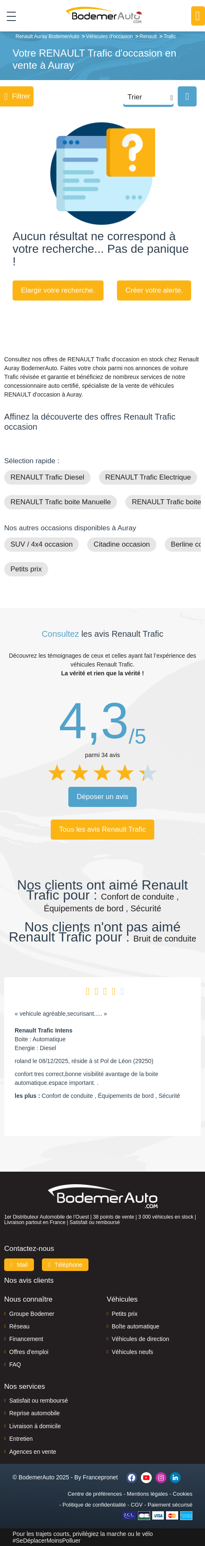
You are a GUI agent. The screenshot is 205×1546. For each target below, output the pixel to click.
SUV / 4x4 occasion (41, 544)
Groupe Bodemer (31, 1313)
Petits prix (26, 569)
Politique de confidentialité (94, 1505)
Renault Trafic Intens (44, 1030)
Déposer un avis (102, 797)
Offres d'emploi (28, 1352)
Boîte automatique (136, 1326)
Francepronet (100, 1477)
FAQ (15, 1364)
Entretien (21, 1438)
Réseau (19, 1326)
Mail (19, 1264)
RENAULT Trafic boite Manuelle (60, 502)
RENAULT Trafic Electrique (148, 477)
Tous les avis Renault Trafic (102, 829)
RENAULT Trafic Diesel (47, 477)
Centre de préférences (94, 1494)
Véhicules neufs (132, 1352)
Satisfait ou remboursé (38, 1400)
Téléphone (65, 1264)
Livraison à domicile (35, 1426)
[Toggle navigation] (8, 16)
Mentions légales (147, 1494)
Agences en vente (32, 1451)
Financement (26, 1339)
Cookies (182, 1494)
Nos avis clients (29, 1280)
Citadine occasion (121, 544)
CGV (137, 1505)
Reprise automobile (34, 1413)
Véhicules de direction (140, 1339)
